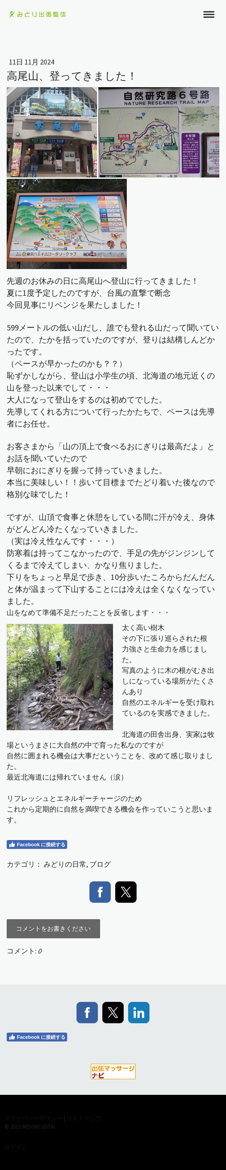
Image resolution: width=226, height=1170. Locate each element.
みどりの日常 (65, 864)
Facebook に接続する (36, 844)
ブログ (100, 864)
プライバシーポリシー (33, 1118)
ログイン (16, 1146)
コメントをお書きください (53, 929)
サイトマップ (83, 1118)
